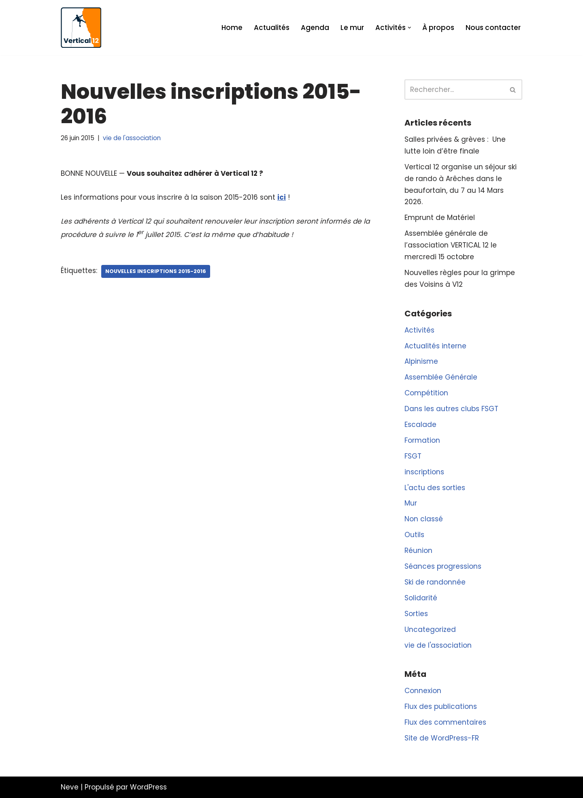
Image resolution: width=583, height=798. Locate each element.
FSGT (412, 456)
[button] (409, 28)
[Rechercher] (454, 89)
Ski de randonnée (435, 582)
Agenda (315, 27)
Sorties (416, 614)
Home (232, 27)
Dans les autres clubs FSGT (451, 409)
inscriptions (424, 472)
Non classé (423, 519)
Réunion (418, 550)
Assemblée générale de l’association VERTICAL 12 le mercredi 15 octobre (450, 245)
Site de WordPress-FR (441, 738)
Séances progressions (442, 566)
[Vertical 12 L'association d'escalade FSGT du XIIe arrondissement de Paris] (81, 27)
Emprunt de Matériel (439, 217)
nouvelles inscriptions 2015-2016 (155, 271)
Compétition (426, 393)
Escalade (420, 424)
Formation (422, 440)
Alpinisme (421, 361)
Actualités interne (435, 346)
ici (281, 197)
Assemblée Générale (440, 377)
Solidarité (420, 598)
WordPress (148, 787)
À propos (438, 27)
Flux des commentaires (445, 722)
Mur (410, 503)
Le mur (352, 27)
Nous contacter (493, 27)
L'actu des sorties (434, 488)
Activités (419, 330)
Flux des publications (440, 706)
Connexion (422, 691)
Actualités (271, 27)
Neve (70, 787)
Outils (414, 535)
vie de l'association (132, 138)
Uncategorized (430, 629)
